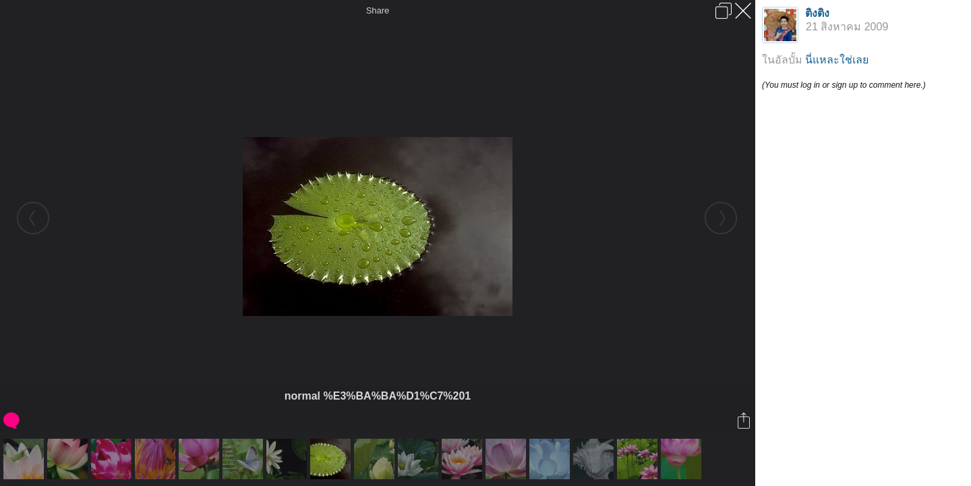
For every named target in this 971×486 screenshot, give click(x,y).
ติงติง (817, 13)
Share (378, 10)
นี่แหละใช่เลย (837, 59)
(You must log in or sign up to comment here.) (844, 85)
